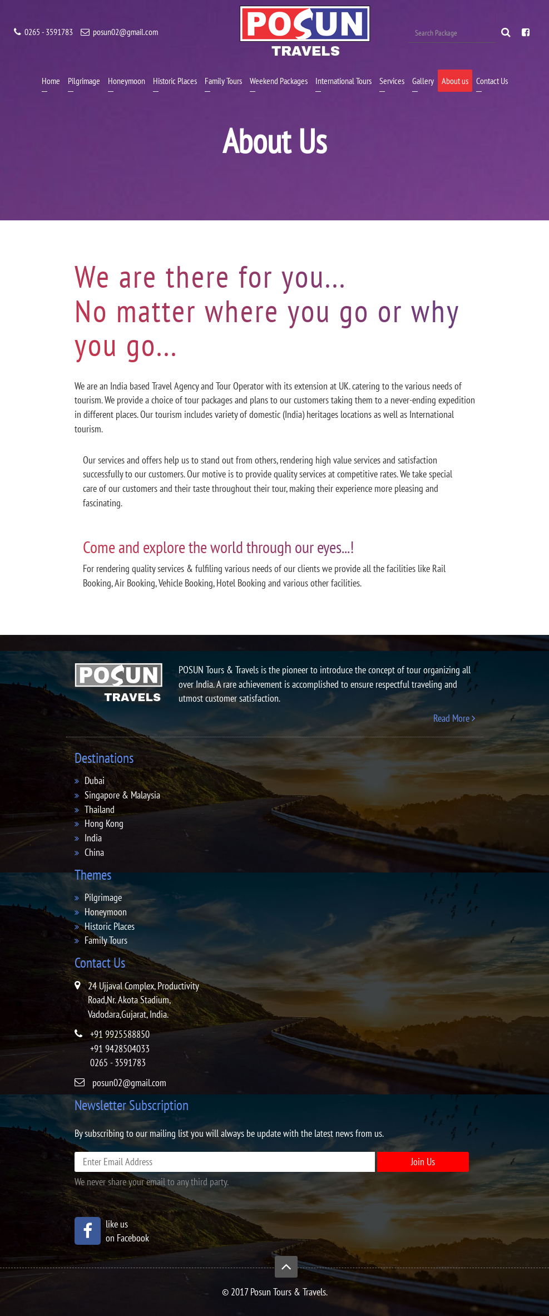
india (93, 837)
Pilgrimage (84, 80)
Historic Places (175, 80)
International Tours (343, 80)
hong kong (104, 823)
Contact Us (492, 80)
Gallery (423, 80)
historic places (110, 926)
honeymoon (106, 911)
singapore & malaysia (122, 794)
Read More (454, 718)
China (94, 852)
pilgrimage (103, 897)
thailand (100, 809)
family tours (106, 940)
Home (51, 80)
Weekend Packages (279, 80)
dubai (95, 780)
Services (391, 80)
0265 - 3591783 (43, 31)
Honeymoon (126, 80)
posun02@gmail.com (119, 31)
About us (455, 80)
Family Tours (223, 80)
